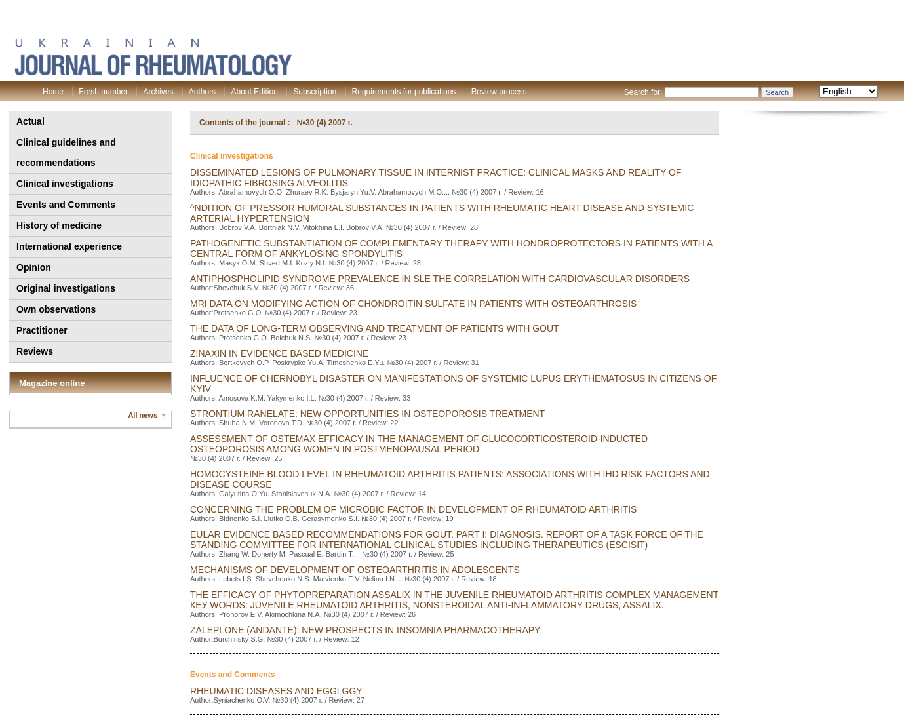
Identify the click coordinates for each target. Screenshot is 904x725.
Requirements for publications (404, 91)
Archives (158, 91)
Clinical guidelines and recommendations (66, 152)
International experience (69, 246)
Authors (202, 91)
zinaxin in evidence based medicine (279, 353)
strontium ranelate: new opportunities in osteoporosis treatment (367, 413)
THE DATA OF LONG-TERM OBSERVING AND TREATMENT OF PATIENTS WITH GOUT (374, 328)
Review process (499, 91)
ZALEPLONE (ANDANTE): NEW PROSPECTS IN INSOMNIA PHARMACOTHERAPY (365, 630)
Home (53, 91)
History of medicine (59, 225)
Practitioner (42, 330)
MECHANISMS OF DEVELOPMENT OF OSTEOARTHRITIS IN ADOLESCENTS (355, 569)
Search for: (643, 92)
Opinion (33, 267)
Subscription (314, 91)
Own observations (56, 309)
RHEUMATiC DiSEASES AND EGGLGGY (276, 691)
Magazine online (52, 383)
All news (142, 415)
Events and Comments (65, 204)
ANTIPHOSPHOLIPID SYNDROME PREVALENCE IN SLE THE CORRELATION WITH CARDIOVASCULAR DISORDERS (440, 278)
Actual (30, 121)
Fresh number (103, 91)
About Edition (254, 91)
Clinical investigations (64, 183)
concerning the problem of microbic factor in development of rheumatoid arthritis (413, 509)
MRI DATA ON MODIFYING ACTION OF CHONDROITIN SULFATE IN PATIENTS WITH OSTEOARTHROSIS (413, 303)
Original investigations (65, 288)
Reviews (34, 351)
